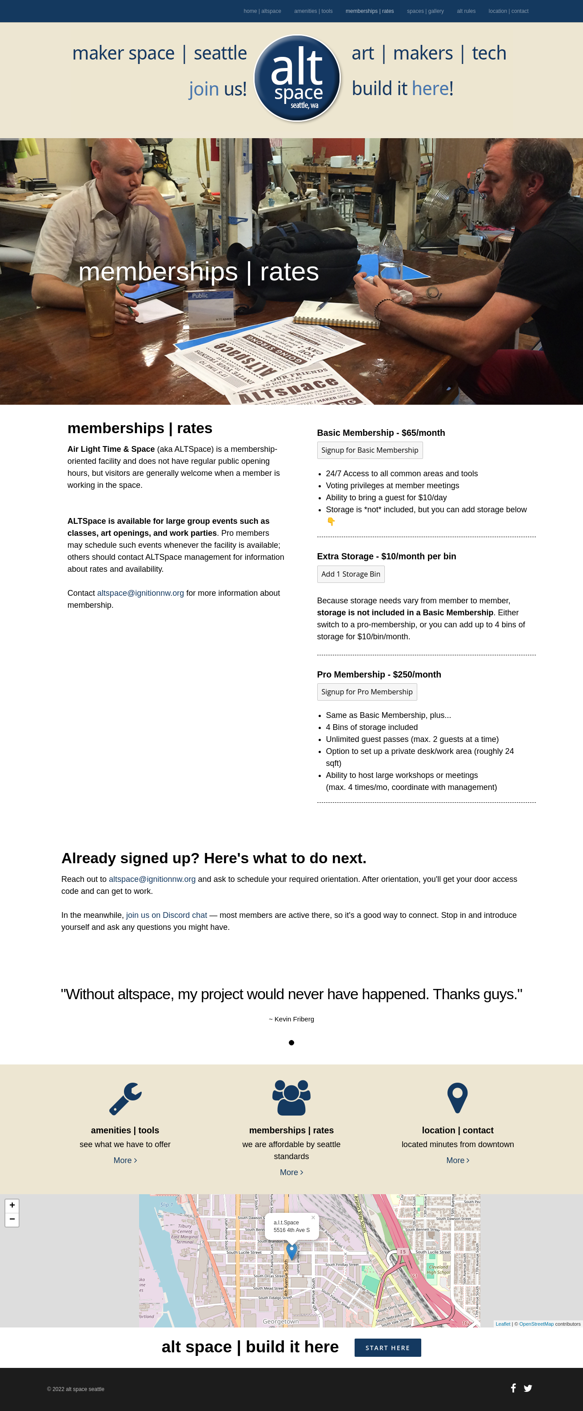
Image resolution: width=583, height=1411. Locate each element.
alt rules (466, 11)
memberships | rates (370, 11)
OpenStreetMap (536, 1324)
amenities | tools (313, 11)
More (125, 1160)
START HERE (388, 1347)
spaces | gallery (425, 11)
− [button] (12, 1220)
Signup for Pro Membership (367, 692)
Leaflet (503, 1324)
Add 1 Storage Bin (351, 574)
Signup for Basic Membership (370, 450)
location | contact (509, 11)
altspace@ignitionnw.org (140, 593)
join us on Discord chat (166, 915)
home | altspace (262, 11)
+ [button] (12, 1206)
